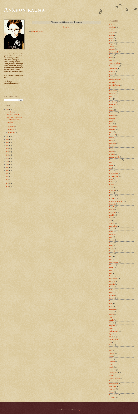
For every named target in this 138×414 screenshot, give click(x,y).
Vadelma (112, 375)
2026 (7, 109)
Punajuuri (112, 281)
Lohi (110, 168)
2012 (7, 177)
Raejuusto (112, 295)
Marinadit (112, 196)
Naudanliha (112, 212)
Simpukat (112, 326)
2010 (7, 183)
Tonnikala (112, 364)
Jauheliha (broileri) (114, 85)
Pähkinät (111, 290)
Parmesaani (112, 234)
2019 (7, 155)
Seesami (111, 315)
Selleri (111, 317)
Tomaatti (112, 362)
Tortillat (111, 367)
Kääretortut (112, 143)
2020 (7, 152)
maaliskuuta (11, 126)
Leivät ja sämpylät (114, 157)
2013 (7, 174)
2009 (7, 186)
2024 (7, 139)
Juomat (111, 88)
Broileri (111, 41)
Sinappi (111, 328)
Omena (111, 223)
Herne (111, 74)
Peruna (111, 254)
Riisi (110, 301)
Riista (110, 304)
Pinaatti (111, 268)
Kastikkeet (112, 116)
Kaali (110, 96)
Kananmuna (112, 105)
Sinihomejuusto (113, 331)
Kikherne (112, 129)
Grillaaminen (113, 69)
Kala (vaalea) (113, 102)
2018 (7, 158)
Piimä (110, 259)
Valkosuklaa (112, 381)
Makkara (112, 185)
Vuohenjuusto (113, 395)
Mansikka (112, 190)
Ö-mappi (112, 398)
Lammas (111, 146)
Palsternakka (113, 226)
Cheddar (111, 46)
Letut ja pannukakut (115, 160)
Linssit (111, 165)
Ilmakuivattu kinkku (115, 80)
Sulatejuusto (112, 348)
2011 (7, 180)
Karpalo (111, 110)
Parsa (110, 237)
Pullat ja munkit (113, 279)
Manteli (111, 193)
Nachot (111, 210)
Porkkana (112, 276)
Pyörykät (112, 287)
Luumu (111, 171)
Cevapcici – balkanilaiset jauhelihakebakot (14, 118)
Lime (110, 163)
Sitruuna (111, 337)
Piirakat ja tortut (113, 262)
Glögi (110, 60)
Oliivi (111, 218)
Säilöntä (111, 353)
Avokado (112, 33)
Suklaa (111, 345)
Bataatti (111, 38)
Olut (110, 221)
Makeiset (112, 182)
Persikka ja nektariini (115, 251)
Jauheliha (112, 82)
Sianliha (111, 320)
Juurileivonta (113, 91)
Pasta (110, 243)
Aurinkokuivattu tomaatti (116, 30)
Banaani (111, 35)
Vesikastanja (112, 386)
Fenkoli (111, 55)
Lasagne (111, 152)
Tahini (111, 356)
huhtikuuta (11, 112)
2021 (7, 149)
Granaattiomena (114, 66)
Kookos (111, 132)
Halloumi (112, 71)
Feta (110, 58)
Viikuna (111, 392)
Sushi (110, 351)
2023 (7, 143)
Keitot (111, 124)
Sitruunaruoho (113, 339)
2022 (7, 146)
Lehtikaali (112, 154)
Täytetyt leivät (113, 373)
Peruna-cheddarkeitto (13, 115)
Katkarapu (112, 118)
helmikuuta (11, 129)
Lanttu (111, 149)
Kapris (111, 107)
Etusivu (66, 27)
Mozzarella (112, 199)
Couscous (112, 49)
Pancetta (111, 229)
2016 (7, 164)
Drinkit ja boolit (113, 52)
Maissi (111, 179)
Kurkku (111, 138)
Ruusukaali (112, 309)
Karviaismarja (113, 113)
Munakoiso (112, 204)
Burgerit (111, 44)
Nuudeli (111, 215)
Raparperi (112, 298)
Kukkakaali (112, 135)
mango (111, 187)
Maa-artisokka (113, 174)
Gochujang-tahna (114, 63)
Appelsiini (112, 27)
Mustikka (112, 207)
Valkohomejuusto (114, 378)
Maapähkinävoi (113, 176)
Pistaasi (111, 270)
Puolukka (112, 284)
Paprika (111, 232)
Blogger (79, 410)
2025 (7, 136)
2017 (7, 161)
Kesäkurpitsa (113, 127)
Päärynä (111, 292)
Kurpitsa (111, 140)
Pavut (111, 246)
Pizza (110, 273)
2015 (7, 168)
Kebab (111, 121)
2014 (7, 171)
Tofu (110, 359)
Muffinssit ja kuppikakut (116, 201)
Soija (110, 342)
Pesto (110, 257)
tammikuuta (11, 132)
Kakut (111, 99)
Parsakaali (112, 240)
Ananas (111, 24)
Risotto (111, 306)
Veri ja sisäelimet (114, 384)
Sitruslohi (10, 122)
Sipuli (110, 334)
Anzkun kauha (24, 10)
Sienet (111, 323)
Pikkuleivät (112, 265)
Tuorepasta (112, 370)
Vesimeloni (112, 389)
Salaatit (111, 312)
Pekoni (111, 248)
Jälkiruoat (112, 93)
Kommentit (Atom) (37, 32)
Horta (111, 77)
